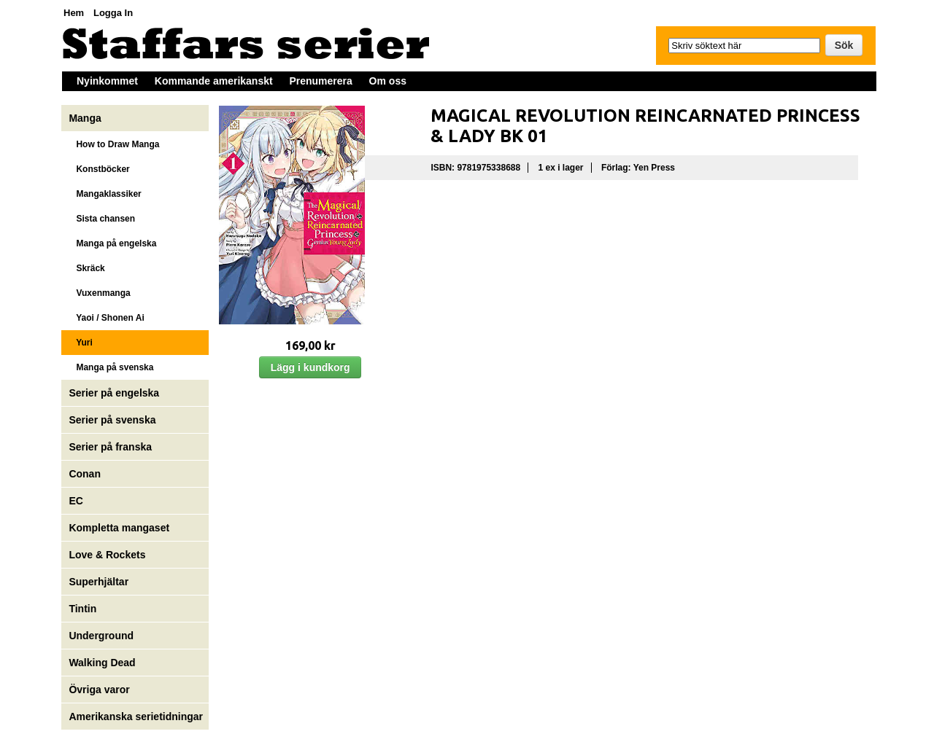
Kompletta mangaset (119, 528)
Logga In (113, 12)
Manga (86, 118)
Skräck (86, 268)
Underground (101, 635)
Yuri (80, 342)
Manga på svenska (111, 367)
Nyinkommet (107, 81)
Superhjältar (100, 581)
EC (75, 501)
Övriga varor (99, 689)
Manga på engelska (112, 243)
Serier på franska (110, 447)
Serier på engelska (115, 393)
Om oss (387, 81)
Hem (73, 12)
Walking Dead (102, 662)
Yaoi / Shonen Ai (106, 318)
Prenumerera (320, 81)
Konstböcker (99, 169)
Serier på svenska (113, 420)
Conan (85, 474)
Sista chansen (102, 219)
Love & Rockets (107, 555)
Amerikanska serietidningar (136, 716)
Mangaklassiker (105, 194)
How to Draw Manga (114, 144)
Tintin (82, 608)
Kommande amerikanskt (214, 81)
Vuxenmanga (99, 293)
